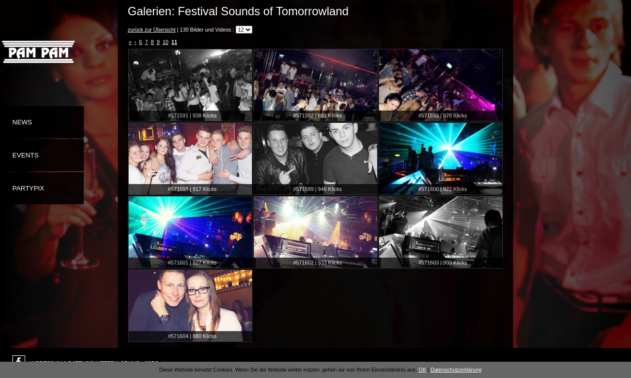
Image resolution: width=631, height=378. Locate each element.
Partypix (28, 188)
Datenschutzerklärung (456, 370)
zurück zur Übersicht (151, 30)
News (22, 122)
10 (166, 42)
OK (422, 370)
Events (25, 155)
